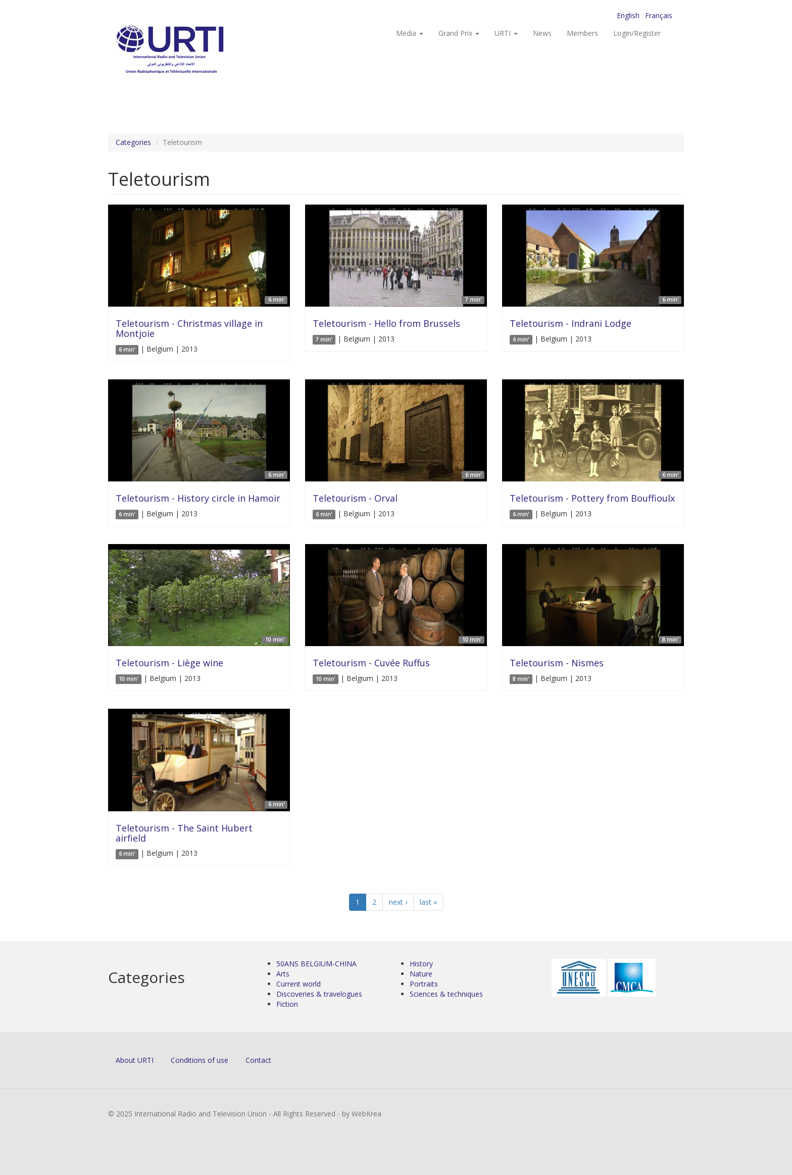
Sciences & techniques (446, 994)
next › (398, 902)
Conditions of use (199, 1060)
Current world (298, 984)
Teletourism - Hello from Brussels (386, 323)
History (421, 963)
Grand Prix (458, 33)
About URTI (135, 1060)
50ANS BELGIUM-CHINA (316, 963)
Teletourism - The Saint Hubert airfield (184, 833)
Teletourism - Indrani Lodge (570, 323)
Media (409, 33)
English (628, 15)
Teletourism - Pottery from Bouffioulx (592, 498)
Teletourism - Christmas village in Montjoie (189, 328)
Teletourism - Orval (355, 498)
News (542, 33)
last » (428, 902)
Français (658, 15)
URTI (506, 33)
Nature (421, 973)
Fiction (287, 1004)
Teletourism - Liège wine (169, 663)
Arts (282, 973)
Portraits (424, 984)
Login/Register (637, 33)
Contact (258, 1060)
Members (582, 33)
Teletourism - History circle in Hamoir (198, 498)
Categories (133, 142)
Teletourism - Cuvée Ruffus (371, 663)
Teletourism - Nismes (557, 663)
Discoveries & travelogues (319, 994)
